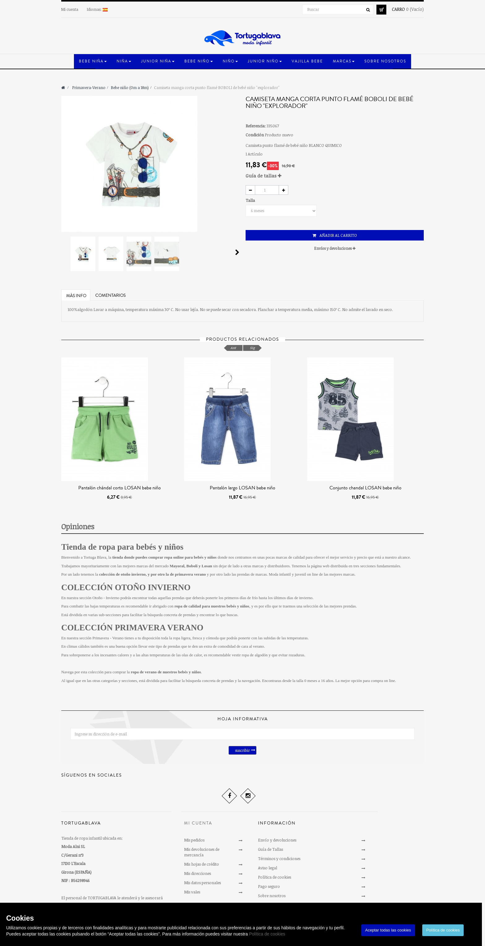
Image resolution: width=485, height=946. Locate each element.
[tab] (335, 175)
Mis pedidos (194, 840)
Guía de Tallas (270, 849)
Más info (76, 296)
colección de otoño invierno (122, 574)
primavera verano (190, 574)
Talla (251, 200)
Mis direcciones (197, 873)
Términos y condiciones (279, 858)
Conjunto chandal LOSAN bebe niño (365, 488)
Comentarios (110, 295)
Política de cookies (267, 933)
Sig (252, 347)
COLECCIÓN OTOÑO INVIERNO (126, 587)
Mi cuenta (69, 9)
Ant (233, 347)
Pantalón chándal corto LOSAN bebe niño (119, 488)
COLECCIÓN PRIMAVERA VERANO (132, 627)
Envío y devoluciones (277, 840)
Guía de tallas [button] (263, 176)
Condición (255, 135)
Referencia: (256, 126)
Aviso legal (267, 868)
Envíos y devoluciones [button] (334, 248)
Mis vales (192, 892)
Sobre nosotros (271, 895)
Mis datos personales (202, 882)
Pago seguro (269, 886)
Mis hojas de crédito (201, 864)
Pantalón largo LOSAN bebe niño (242, 488)
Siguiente (237, 252)
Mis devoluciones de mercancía (201, 852)
